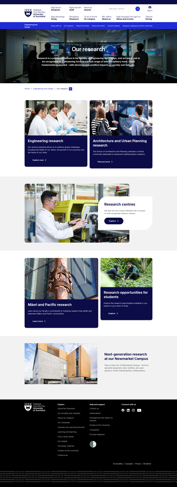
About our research (66, 418)
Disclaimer (147, 464)
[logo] (35, 13)
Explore (114, 221)
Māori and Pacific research (50, 305)
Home (27, 89)
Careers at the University (68, 450)
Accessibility (118, 464)
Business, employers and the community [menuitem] (138, 26)
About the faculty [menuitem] (82, 26)
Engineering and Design (31, 26)
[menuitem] (56, 8)
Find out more (105, 162)
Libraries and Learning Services (71, 427)
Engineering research (45, 141)
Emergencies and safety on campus (101, 419)
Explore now (40, 160)
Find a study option (66, 436)
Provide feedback (97, 434)
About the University (66, 408)
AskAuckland (95, 413)
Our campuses (64, 422)
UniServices (63, 455)
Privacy (138, 464)
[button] (149, 9)
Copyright (129, 464)
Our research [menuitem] (68, 26)
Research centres (119, 204)
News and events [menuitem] (98, 26)
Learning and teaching (67, 432)
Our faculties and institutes (69, 413)
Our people (62, 441)
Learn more (39, 321)
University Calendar (66, 446)
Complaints (94, 430)
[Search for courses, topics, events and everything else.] (123, 9)
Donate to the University (100, 425)
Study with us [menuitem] (56, 26)
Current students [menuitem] (114, 26)
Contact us (94, 408)
